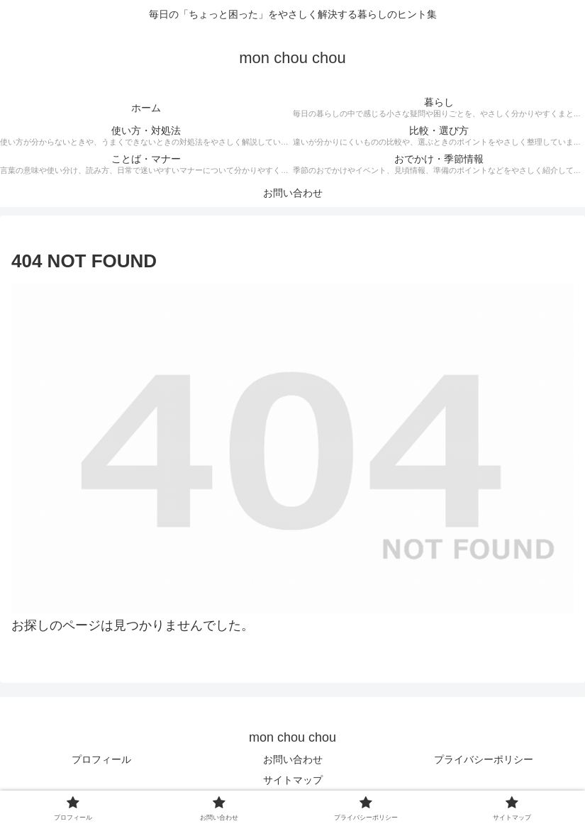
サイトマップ (293, 780)
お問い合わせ (293, 759)
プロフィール (101, 759)
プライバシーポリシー (483, 759)
